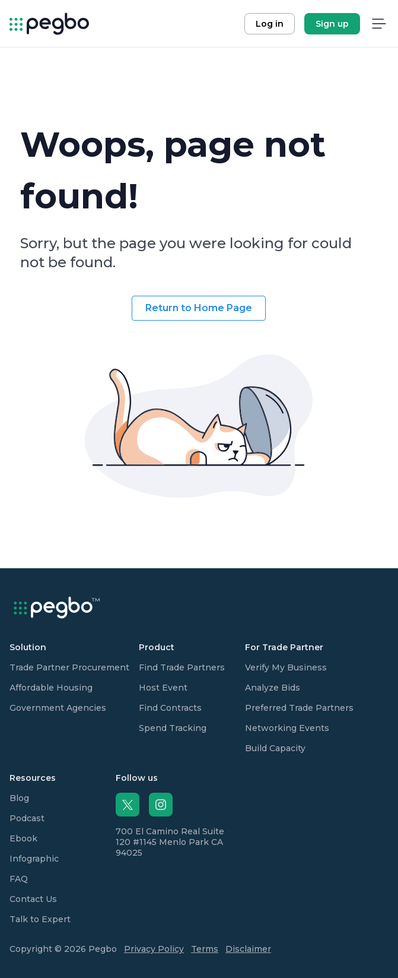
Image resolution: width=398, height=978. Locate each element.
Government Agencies (57, 707)
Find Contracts (170, 707)
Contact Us (33, 899)
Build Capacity (275, 748)
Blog (19, 798)
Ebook (23, 838)
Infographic (34, 858)
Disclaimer (248, 949)
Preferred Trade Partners (299, 707)
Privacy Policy (154, 949)
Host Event (163, 687)
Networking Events (287, 728)
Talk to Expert (40, 919)
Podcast (26, 818)
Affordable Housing (51, 687)
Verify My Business (286, 667)
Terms (204, 949)
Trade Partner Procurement (69, 667)
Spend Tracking (172, 728)
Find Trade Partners (182, 667)
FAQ (18, 878)
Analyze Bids (272, 687)
